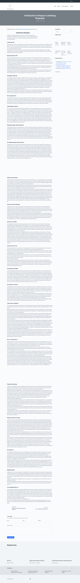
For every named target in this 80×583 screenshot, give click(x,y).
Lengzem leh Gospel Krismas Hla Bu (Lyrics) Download (33, 572)
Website (39, 520)
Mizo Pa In (9, 560)
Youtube (71, 6)
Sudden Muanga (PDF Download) (48, 572)
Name (8, 520)
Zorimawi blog (25, 29)
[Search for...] (63, 32)
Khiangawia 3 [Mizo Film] (65, 65)
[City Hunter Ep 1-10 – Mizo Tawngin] (59, 571)
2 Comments (38, 562)
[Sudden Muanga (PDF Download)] (42, 571)
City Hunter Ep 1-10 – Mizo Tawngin (66, 572)
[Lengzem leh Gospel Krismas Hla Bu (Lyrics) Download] (25, 571)
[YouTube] (30, 578)
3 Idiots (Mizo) (57, 51)
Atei (57, 64)
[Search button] (72, 32)
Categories (58, 71)
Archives (58, 6)
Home (55, 6)
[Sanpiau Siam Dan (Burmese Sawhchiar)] (40, 553)
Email (23, 520)
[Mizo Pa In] (17, 553)
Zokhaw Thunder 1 (62, 64)
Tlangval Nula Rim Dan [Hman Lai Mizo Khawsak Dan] (62, 560)
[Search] (72, 1)
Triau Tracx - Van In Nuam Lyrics (63, 52)
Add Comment (10, 525)
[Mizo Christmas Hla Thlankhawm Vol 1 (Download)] (8, 571)
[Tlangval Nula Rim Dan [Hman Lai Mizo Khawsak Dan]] (62, 553)
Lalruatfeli (58, 65)
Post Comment (10, 537)
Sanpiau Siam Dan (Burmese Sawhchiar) (37, 560)
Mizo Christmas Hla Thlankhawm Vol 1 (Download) (16, 572)
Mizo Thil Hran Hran (65, 6)
